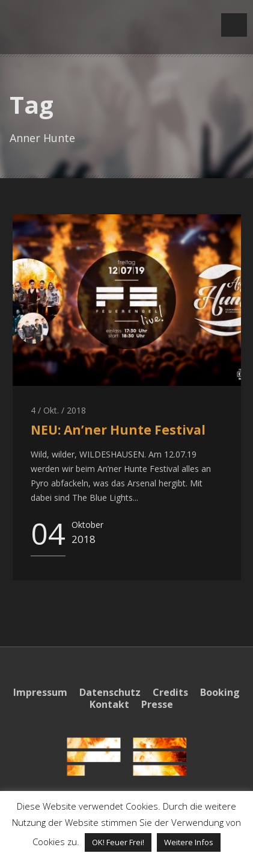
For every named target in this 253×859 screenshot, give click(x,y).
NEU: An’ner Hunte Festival (118, 429)
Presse (157, 704)
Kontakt (109, 704)
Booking (220, 692)
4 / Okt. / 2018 (58, 410)
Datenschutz (110, 692)
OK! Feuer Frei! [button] (118, 842)
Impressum (40, 692)
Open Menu (234, 25)
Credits (170, 692)
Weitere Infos (188, 842)
